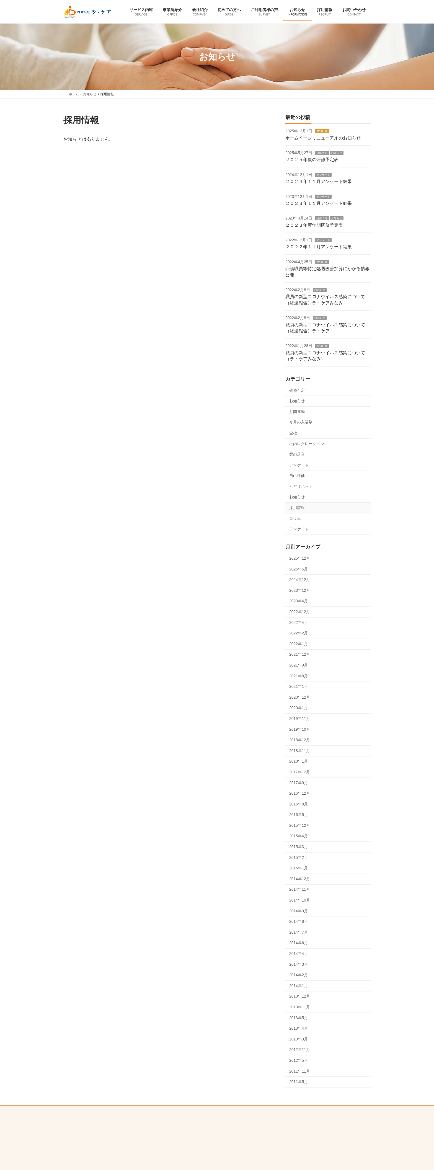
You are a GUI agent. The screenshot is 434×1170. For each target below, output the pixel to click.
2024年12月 (299, 580)
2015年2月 (298, 857)
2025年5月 (298, 569)
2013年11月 (299, 1007)
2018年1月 (298, 761)
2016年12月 (299, 793)
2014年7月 (298, 932)
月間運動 (297, 411)
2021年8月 (298, 676)
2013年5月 (298, 1018)
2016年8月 (298, 804)
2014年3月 (298, 964)
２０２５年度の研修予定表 (312, 159)
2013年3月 (298, 1039)
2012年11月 (299, 1050)
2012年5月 (298, 1060)
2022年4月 (298, 622)
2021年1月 (298, 687)
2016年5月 (298, 815)
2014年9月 (298, 911)
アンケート (323, 174)
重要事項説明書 (214, 1110)
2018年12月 (299, 740)
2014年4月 (298, 953)
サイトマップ (296, 1110)
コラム (295, 518)
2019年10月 (299, 729)
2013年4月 (298, 1028)
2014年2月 (298, 975)
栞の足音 (297, 454)
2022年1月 (298, 644)
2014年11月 (299, 889)
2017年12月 (299, 772)
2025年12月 (299, 558)
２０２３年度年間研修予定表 (314, 225)
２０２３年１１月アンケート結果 (318, 203)
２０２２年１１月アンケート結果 (318, 247)
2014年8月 (298, 922)
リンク (270, 1110)
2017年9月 (298, 783)
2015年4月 (298, 836)
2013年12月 (299, 996)
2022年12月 (299, 611)
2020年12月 (299, 697)
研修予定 (321, 152)
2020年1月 (298, 708)
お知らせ (321, 131)
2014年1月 (298, 985)
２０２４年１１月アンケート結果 (318, 181)
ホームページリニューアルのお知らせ (323, 138)
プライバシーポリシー (175, 1110)
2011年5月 (298, 1082)
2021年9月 (298, 665)
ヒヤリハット (300, 486)
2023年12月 (299, 590)
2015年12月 (299, 825)
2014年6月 (298, 943)
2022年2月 (298, 633)
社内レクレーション (306, 443)
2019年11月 (299, 718)
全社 (293, 433)
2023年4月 (298, 601)
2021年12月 (299, 654)
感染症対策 (245, 1110)
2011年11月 (299, 1071)
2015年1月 (298, 868)
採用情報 (297, 507)
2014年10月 (299, 900)
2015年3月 (298, 846)
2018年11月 (299, 750)
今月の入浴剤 (300, 422)
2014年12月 (299, 879)
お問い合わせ (138, 1110)
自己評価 (297, 476)
